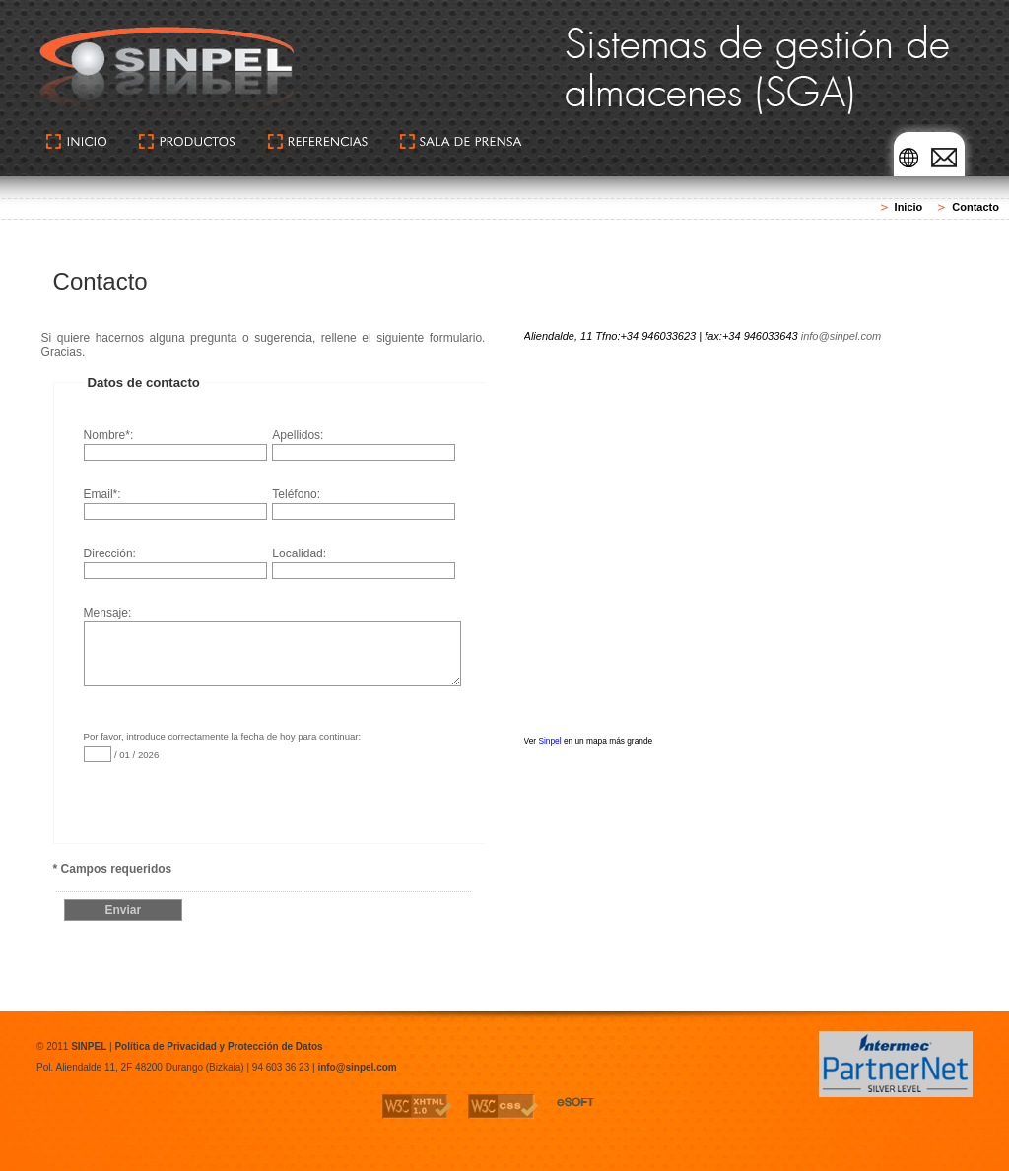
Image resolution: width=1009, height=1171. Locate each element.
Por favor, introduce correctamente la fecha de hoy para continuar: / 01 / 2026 (223, 746)
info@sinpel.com (841, 336)
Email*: (175, 504)
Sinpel (549, 741)
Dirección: (175, 563)
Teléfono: (363, 504)
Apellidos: (363, 444)
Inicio (909, 207)
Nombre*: (175, 444)
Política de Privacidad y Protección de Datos (218, 1046)
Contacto (975, 207)
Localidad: (363, 563)
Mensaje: (272, 628)
